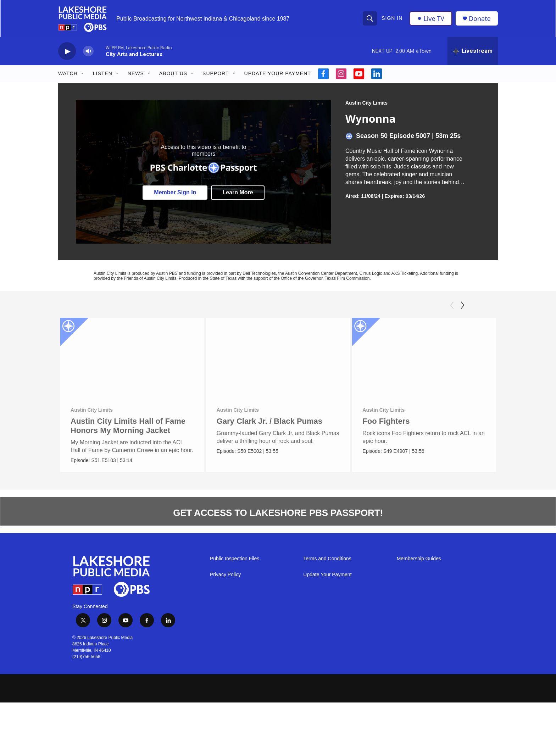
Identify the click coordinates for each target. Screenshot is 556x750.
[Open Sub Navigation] (83, 74)
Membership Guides (419, 559)
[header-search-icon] (370, 18)
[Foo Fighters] (436, 358)
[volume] (88, 52)
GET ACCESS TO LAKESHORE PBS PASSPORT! (278, 513)
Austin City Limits (366, 103)
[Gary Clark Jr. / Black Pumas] (279, 358)
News (136, 74)
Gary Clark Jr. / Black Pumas (270, 421)
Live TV (430, 18)
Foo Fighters (398, 421)
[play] (67, 52)
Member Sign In (175, 193)
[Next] (462, 306)
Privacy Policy (225, 575)
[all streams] (472, 51)
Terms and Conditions (327, 559)
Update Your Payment (277, 74)
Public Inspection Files (234, 559)
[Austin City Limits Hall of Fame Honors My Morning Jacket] (132, 358)
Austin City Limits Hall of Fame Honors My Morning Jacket (128, 426)
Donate (480, 18)
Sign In (392, 18)
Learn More (237, 193)
